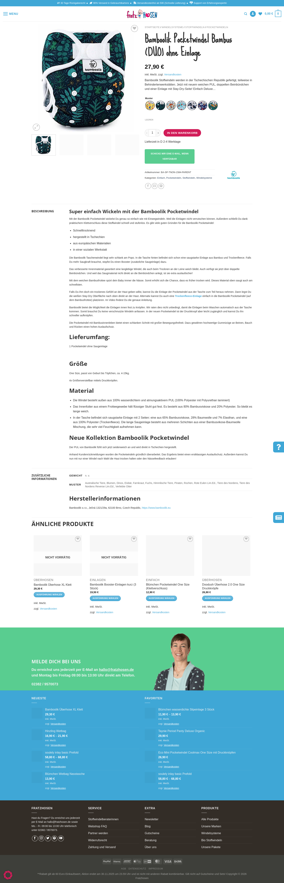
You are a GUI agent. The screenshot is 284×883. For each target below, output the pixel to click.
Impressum (156, 868)
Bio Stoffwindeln (211, 840)
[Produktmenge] (152, 132)
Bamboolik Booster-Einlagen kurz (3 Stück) (113, 586)
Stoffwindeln (194, 27)
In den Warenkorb (182, 132)
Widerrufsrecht (97, 840)
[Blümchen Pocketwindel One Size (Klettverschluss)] (170, 555)
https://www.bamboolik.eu (156, 507)
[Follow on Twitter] (48, 838)
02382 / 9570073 (45, 684)
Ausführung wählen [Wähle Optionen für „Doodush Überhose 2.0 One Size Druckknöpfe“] (218, 598)
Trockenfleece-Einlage (188, 296)
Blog (148, 826)
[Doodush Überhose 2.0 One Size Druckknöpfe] (226, 555)
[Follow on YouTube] (61, 838)
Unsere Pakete (211, 847)
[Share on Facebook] (148, 186)
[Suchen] (245, 13)
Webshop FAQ (97, 826)
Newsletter (151, 819)
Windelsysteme (172, 27)
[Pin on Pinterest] (161, 186)
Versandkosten (172, 74)
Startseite (152, 27)
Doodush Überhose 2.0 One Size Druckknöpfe (223, 586)
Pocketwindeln (217, 27)
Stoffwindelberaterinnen (103, 819)
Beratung (150, 840)
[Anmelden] (253, 14)
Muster (149, 98)
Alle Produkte (210, 819)
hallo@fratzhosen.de (116, 670)
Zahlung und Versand (102, 847)
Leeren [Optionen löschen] (149, 120)
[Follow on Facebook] (35, 838)
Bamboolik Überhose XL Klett (52, 584)
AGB (123, 868)
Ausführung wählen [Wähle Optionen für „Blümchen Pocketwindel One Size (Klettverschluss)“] (161, 598)
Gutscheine (152, 833)
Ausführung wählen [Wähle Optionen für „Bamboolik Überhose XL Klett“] (49, 594)
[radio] (149, 105)
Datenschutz (137, 868)
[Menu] (10, 14)
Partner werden (98, 833)
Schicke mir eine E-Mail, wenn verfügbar (170, 156)
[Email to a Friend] (155, 186)
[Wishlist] (260, 14)
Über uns (150, 847)
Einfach (161, 177)
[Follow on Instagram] (41, 838)
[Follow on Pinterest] (54, 838)
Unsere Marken (211, 826)
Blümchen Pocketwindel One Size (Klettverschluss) (167, 586)
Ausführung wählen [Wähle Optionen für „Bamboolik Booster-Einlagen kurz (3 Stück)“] (105, 598)
